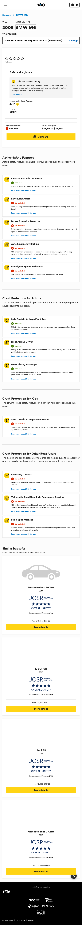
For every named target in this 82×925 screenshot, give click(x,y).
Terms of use (20, 920)
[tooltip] (17, 104)
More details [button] (41, 627)
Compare (41, 137)
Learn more (17, 94)
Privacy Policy (7, 920)
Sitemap (31, 920)
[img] (14, 59)
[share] (74, 876)
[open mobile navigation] (5, 4)
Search (6, 15)
